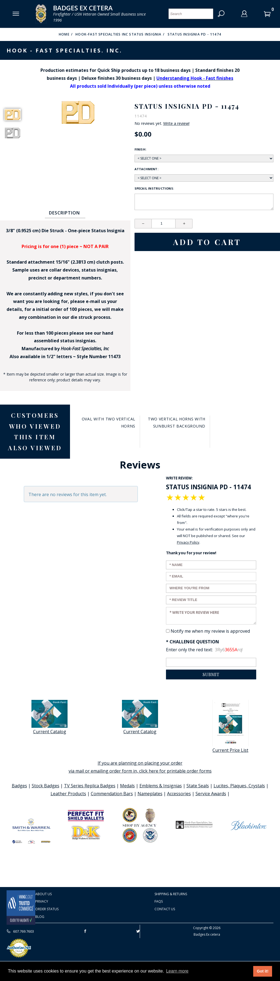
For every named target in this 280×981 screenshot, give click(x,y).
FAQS (158, 901)
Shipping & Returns (170, 894)
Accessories (179, 794)
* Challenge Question (192, 642)
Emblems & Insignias (160, 786)
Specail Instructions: (154, 188)
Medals (127, 786)
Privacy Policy (188, 542)
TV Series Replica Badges (89, 786)
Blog (39, 916)
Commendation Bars (112, 794)
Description (64, 213)
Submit (211, 674)
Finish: (141, 149)
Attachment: (146, 169)
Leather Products (68, 794)
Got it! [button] (262, 971)
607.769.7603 (20, 931)
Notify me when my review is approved (210, 631)
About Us (43, 894)
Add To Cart (207, 242)
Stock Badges (45, 786)
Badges (19, 786)
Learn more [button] (177, 971)
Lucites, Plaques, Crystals (239, 786)
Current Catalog (49, 717)
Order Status (47, 909)
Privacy (41, 901)
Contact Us (164, 909)
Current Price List (230, 726)
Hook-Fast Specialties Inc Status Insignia (118, 34)
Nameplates (150, 794)
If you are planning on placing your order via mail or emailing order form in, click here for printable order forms (140, 767)
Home (64, 34)
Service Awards (211, 794)
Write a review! (176, 123)
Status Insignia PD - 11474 (194, 34)
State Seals (197, 786)
